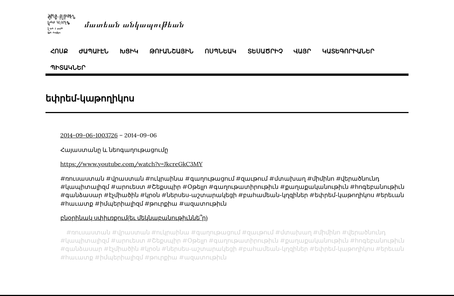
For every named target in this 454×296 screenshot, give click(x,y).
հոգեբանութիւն (379, 240)
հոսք (59, 51)
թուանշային (171, 51)
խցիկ (129, 51)
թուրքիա (163, 257)
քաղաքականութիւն (317, 240)
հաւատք (79, 257)
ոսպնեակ (220, 51)
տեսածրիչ (265, 51)
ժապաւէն (93, 51)
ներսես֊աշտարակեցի (202, 248)
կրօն (152, 248)
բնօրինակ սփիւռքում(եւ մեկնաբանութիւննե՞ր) (134, 217)
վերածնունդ (366, 232)
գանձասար (83, 248)
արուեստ (130, 240)
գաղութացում (218, 232)
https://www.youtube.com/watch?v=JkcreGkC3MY (131, 164)
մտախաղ (296, 232)
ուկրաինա (172, 232)
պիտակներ (67, 67)
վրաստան (133, 232)
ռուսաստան (90, 232)
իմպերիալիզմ (121, 257)
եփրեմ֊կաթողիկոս (344, 248)
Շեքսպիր (166, 240)
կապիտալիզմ (87, 240)
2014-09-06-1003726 (89, 135)
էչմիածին (124, 248)
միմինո (329, 232)
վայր (302, 51)
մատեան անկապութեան (134, 23)
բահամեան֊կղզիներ (275, 248)
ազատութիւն (205, 257)
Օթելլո (197, 240)
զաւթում (260, 232)
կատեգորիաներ (348, 51)
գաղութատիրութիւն (246, 240)
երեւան (392, 248)
